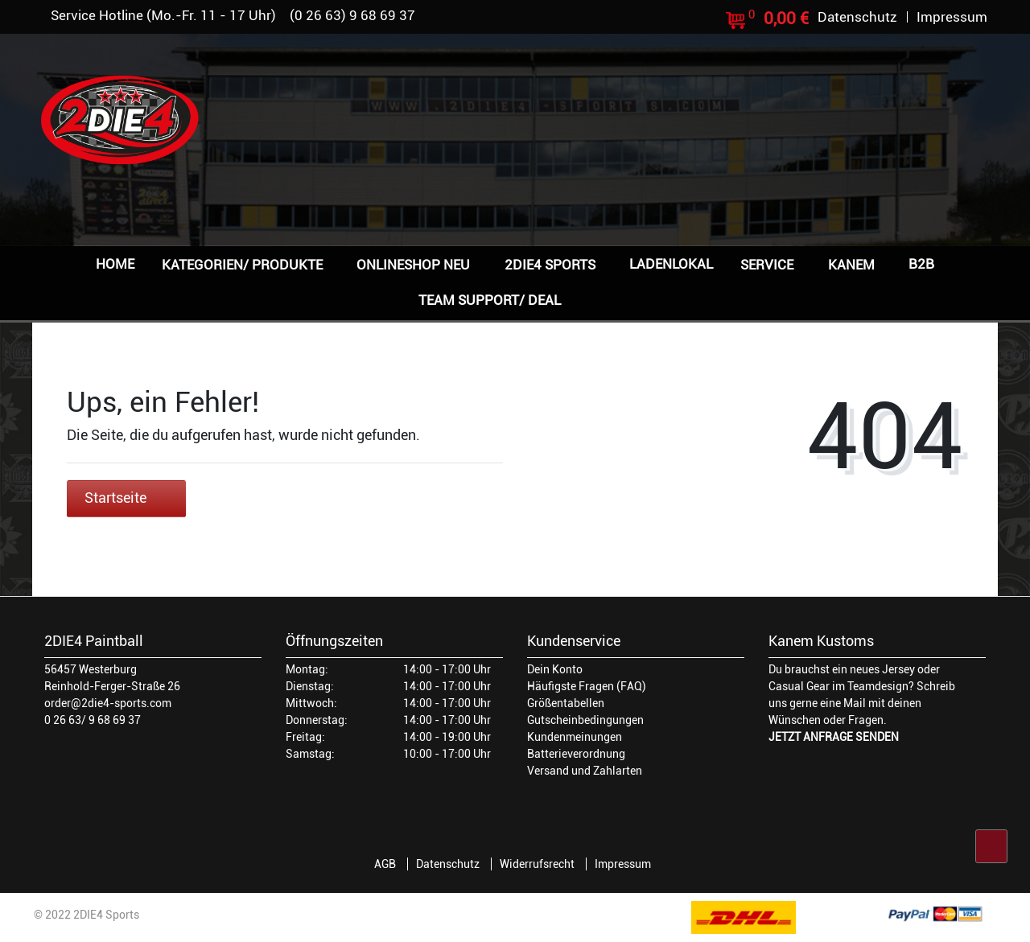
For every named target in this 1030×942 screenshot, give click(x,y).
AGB (385, 864)
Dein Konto (555, 669)
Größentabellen (565, 703)
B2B (921, 264)
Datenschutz (448, 864)
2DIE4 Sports (550, 265)
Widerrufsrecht (537, 864)
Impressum (623, 864)
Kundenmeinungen (574, 736)
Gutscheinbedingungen (585, 720)
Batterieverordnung (576, 753)
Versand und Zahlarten (584, 770)
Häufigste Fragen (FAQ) (586, 686)
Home (115, 264)
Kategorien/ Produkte (242, 265)
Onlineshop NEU (413, 265)
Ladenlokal (671, 264)
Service (766, 265)
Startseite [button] (126, 498)
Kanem (851, 265)
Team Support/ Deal (489, 300)
